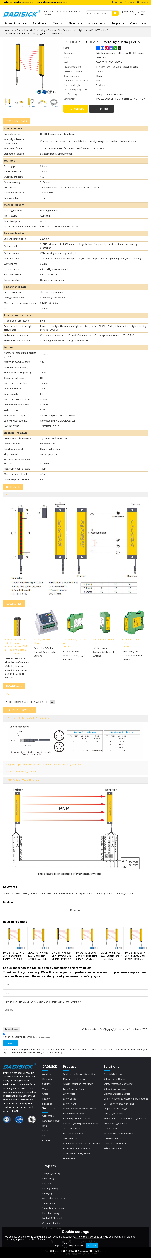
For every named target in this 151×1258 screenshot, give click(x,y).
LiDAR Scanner (111, 1128)
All (13, 30)
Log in (137, 13)
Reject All (59, 1245)
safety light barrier (125, 893)
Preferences (81, 1251)
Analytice (68, 1251)
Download (118, 2)
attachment (11, 1029)
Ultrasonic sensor (71, 1128)
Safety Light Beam (12, 893)
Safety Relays (69, 1103)
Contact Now (77, 108)
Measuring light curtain (74, 1078)
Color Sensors (70, 1138)
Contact (46, 1140)
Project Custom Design (115, 1108)
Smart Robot (48, 1203)
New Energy (48, 1178)
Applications (95, 23)
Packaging (47, 1193)
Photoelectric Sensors (74, 1133)
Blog (44, 1125)
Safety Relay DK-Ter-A (75, 641)
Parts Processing (50, 1213)
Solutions (38, 23)
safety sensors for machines (37, 893)
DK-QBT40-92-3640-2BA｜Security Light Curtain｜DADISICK (135, 955)
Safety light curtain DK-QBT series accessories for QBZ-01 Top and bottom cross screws (16, 646)
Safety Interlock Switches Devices (79, 1108)
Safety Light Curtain (113, 1113)
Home (7, 30)
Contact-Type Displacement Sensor (80, 1123)
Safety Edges (69, 1098)
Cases (56, 23)
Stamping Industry (51, 1173)
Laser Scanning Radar (73, 1088)
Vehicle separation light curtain (78, 1083)
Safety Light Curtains (45, 30)
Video (45, 1088)
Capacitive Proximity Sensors (77, 1153)
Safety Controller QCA (43, 641)
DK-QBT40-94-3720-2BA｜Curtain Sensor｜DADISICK (111, 955)
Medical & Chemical (52, 1218)
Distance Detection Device (117, 1093)
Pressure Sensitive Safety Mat (118, 1133)
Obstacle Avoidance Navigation (119, 1103)
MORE (15, 1111)
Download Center (51, 1120)
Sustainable (48, 1103)
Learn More (69, 1158)
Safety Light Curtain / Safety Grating (80, 1073)
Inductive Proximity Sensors (76, 1148)
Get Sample (48, 1115)
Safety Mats (69, 1093)
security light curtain (84, 893)
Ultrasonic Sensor (112, 1138)
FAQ (44, 1135)
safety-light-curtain (105, 893)
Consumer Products (52, 1223)
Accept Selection (75, 1245)
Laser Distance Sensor (74, 1113)
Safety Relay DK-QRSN (131, 641)
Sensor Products (14, 23)
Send (10, 1043)
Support (117, 23)
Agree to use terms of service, (26, 1036)
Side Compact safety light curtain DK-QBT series (82, 30)
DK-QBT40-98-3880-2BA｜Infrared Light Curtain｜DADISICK (62, 955)
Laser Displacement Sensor (76, 1118)
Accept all (92, 1245)
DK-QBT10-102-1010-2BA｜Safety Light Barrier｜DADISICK (14, 955)
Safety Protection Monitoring (118, 1083)
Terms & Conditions (41, 1037)
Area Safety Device (113, 1073)
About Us (74, 23)
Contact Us (136, 23)
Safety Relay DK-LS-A (104, 639)
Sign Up (143, 13)
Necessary (56, 1251)
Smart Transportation (53, 1208)
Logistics (46, 1183)
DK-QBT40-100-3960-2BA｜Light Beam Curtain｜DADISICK (38, 955)
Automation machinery (53, 1198)
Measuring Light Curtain (115, 1123)
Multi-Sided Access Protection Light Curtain (125, 1118)
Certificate (131, 2)
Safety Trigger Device (114, 1078)
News (45, 1130)
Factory (46, 1098)
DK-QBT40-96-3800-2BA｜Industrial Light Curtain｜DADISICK (86, 955)
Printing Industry (50, 1188)
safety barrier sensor (63, 893)
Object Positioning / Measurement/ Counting (126, 1098)
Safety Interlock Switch (115, 1148)
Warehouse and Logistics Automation (81, 1143)
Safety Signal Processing (116, 1088)
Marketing (95, 1251)
